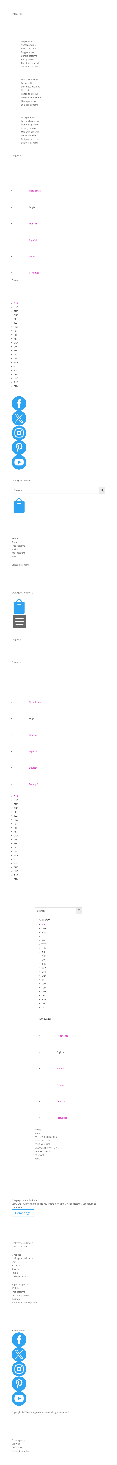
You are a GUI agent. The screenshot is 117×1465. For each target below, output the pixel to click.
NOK (16, 362)
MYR (16, 350)
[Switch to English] (25, 207)
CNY (16, 386)
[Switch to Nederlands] (27, 190)
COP (16, 346)
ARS (16, 338)
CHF (16, 374)
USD (16, 307)
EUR (16, 303)
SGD (16, 370)
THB (16, 382)
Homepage (23, 1213)
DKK (16, 342)
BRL (16, 319)
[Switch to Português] (26, 272)
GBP (16, 315)
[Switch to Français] (25, 223)
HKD (16, 326)
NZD (16, 366)
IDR (15, 330)
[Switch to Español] (25, 240)
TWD (16, 322)
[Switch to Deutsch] (25, 256)
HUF (16, 378)
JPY (15, 358)
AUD (16, 311)
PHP (16, 334)
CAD (16, 354)
